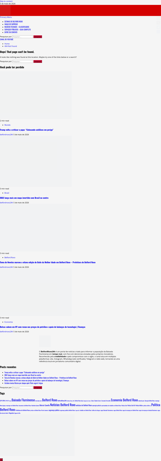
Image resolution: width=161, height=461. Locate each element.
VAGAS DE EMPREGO (11, 24)
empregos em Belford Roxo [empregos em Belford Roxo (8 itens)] (12, 405)
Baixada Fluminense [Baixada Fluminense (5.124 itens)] (23, 399)
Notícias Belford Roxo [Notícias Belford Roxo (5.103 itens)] (62, 404)
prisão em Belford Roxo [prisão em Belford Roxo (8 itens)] (35, 410)
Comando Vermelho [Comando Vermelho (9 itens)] (106, 401)
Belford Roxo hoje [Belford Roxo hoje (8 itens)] (79, 401)
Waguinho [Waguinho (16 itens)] (11, 413)
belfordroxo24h (7, 134)
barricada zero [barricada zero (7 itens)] (38, 401)
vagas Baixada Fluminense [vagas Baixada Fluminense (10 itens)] (107, 410)
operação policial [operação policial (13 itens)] (96, 405)
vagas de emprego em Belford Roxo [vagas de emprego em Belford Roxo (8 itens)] (130, 410)
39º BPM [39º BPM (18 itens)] (2, 401)
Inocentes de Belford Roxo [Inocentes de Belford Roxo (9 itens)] (25, 405)
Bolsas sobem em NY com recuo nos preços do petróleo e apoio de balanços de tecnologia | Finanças (42, 326)
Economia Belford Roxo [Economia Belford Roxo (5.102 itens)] (124, 399)
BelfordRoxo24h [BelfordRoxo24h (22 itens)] (62, 400)
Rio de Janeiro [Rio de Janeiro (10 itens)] (44, 410)
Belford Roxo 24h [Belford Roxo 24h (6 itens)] (70, 401)
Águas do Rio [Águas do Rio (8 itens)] (17, 413)
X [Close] (1, 460)
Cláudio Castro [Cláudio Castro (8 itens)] (97, 401)
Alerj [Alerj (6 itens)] (10, 401)
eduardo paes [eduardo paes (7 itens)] (141, 401)
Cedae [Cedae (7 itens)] (92, 401)
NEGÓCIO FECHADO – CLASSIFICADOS (16, 27)
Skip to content (6, 1)
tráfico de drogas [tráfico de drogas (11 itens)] (96, 410)
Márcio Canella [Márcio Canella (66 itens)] (45, 405)
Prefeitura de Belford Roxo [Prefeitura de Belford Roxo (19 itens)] (22, 410)
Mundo (7, 125)
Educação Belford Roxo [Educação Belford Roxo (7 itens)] (150, 401)
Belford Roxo (9, 257)
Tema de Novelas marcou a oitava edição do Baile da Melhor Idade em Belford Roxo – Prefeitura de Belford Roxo (47, 262)
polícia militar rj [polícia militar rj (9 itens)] (147, 405)
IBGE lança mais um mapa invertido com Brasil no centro (24, 197)
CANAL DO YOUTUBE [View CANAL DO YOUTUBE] (6, 39)
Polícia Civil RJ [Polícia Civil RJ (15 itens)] (131, 405)
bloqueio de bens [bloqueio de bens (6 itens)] (87, 401)
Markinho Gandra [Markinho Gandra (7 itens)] (35, 405)
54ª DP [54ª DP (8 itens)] (7, 401)
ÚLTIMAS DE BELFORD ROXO (13, 21)
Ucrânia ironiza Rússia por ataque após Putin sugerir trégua (23, 383)
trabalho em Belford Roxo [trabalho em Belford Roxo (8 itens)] (85, 410)
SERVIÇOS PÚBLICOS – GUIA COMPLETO (17, 29)
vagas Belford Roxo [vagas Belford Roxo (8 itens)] (117, 410)
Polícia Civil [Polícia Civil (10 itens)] (124, 405)
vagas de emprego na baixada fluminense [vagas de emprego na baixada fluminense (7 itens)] (148, 410)
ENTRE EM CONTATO (10, 32)
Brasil (6, 193)
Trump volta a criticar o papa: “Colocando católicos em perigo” (26, 129)
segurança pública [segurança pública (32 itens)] (54, 410)
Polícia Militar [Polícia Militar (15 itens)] (139, 405)
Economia (8, 322)
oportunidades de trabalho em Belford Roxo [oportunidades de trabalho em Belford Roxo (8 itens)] (111, 405)
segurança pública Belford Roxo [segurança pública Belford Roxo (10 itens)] (67, 410)
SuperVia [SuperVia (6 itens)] (77, 410)
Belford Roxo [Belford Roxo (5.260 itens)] (49, 399)
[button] (6, 17)
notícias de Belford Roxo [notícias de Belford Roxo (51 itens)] (84, 405)
